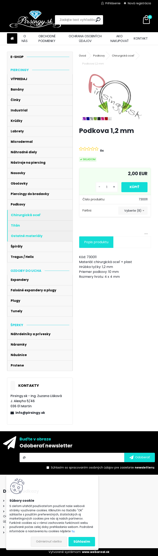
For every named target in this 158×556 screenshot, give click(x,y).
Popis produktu (96, 242)
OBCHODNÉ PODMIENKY (47, 38)
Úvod (82, 56)
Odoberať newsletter (46, 445)
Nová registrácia (139, 3)
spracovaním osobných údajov (91, 467)
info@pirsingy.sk (30, 412)
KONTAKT (141, 38)
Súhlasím (81, 541)
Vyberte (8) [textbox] (133, 211)
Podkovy (99, 56)
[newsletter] (139, 457)
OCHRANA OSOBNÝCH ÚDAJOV (85, 38)
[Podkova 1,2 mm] (115, 97)
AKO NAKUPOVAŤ (119, 38)
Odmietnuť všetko (49, 542)
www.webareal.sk (95, 552)
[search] (98, 19)
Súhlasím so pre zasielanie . (103, 467)
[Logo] (35, 20)
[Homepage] (12, 38)
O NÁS (25, 38)
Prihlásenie (113, 3)
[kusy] (106, 187)
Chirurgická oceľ (123, 56)
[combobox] (133, 211)
